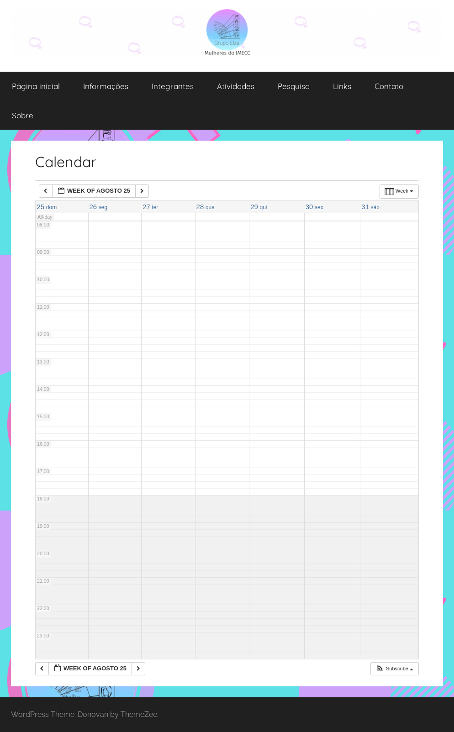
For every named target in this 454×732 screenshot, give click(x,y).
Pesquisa (294, 86)
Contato (389, 86)
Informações (105, 86)
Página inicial (36, 86)
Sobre (22, 115)
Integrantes (173, 86)
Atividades (235, 86)
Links (342, 86)
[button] (394, 669)
